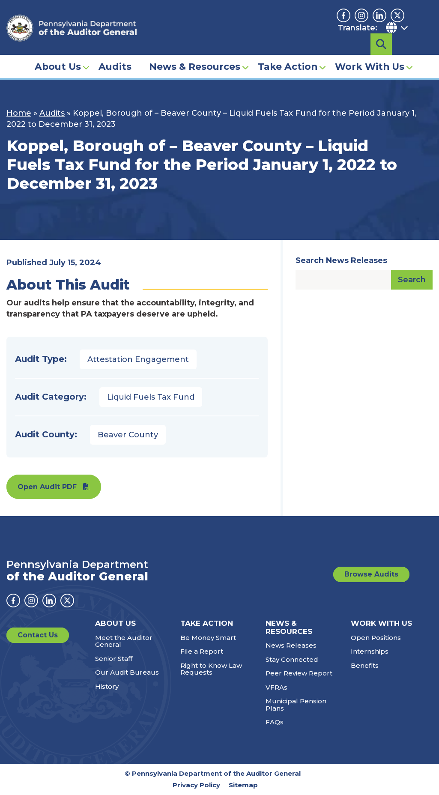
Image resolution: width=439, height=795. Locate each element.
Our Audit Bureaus (127, 672)
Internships (369, 651)
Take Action (287, 54)
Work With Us (369, 54)
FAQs (275, 722)
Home (18, 113)
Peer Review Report (299, 673)
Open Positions (376, 638)
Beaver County (128, 434)
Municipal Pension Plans (296, 704)
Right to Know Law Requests (211, 669)
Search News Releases (341, 260)
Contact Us (38, 635)
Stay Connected (292, 659)
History (107, 686)
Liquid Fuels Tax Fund (150, 397)
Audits (115, 54)
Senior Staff (113, 659)
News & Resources (194, 54)
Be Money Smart (208, 638)
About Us (58, 54)
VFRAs (276, 687)
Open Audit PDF (47, 487)
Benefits (365, 665)
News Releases (291, 645)
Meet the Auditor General (123, 641)
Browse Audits (371, 574)
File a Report (201, 651)
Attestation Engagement (138, 359)
